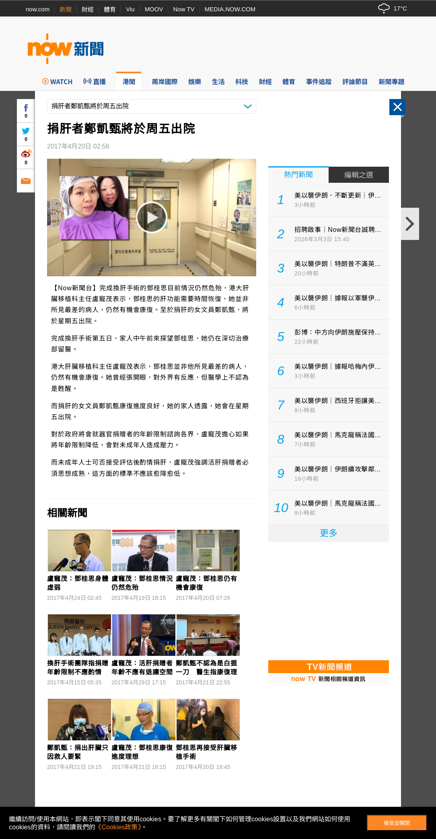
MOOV (154, 9)
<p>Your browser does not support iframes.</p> (328, 600)
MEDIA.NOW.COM (230, 9)
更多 (328, 533)
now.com (37, 9)
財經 (88, 9)
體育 (110, 9)
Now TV (183, 9)
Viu (130, 9)
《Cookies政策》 (118, 827)
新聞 (66, 9)
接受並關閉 (397, 823)
